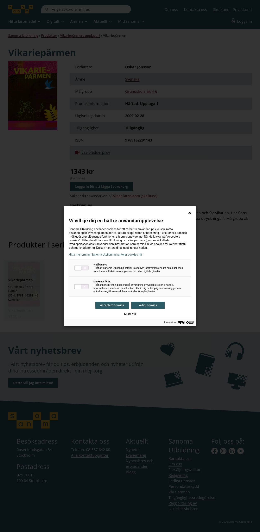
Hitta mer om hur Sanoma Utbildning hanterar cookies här (106, 254)
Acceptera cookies (112, 305)
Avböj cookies (148, 305)
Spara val (130, 313)
